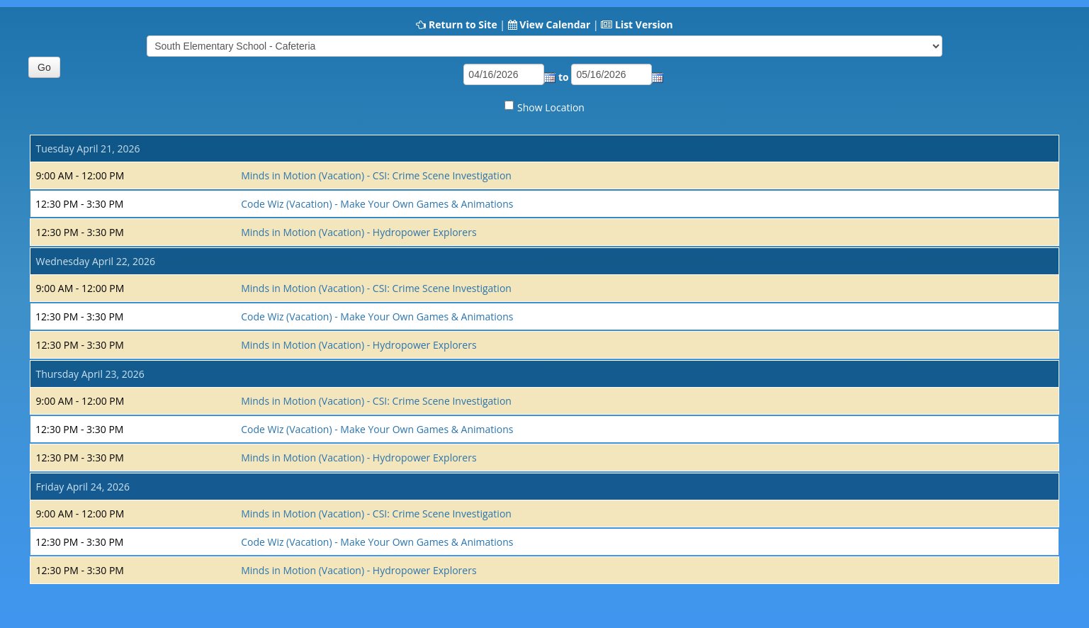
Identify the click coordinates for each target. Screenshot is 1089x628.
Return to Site (463, 24)
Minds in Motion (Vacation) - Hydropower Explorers (358, 232)
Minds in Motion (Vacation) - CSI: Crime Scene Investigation (376, 175)
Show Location (551, 107)
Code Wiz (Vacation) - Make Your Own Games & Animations (377, 204)
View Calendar (554, 24)
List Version (644, 24)
